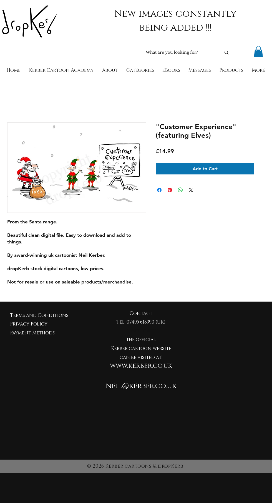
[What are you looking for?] (179, 52)
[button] (258, 51)
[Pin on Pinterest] (170, 190)
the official (141, 339)
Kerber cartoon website (141, 348)
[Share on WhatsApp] (180, 190)
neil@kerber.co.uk (141, 386)
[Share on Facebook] (159, 190)
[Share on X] (191, 190)
